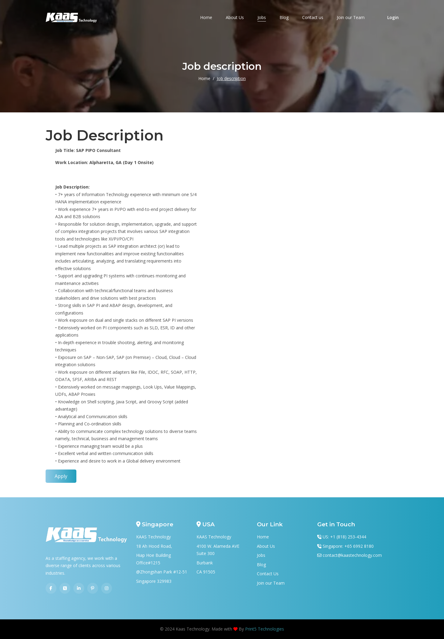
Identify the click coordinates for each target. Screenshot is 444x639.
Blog (284, 17)
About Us (235, 17)
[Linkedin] (78, 588)
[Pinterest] (92, 588)
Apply (61, 476)
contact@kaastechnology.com (352, 555)
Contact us (312, 17)
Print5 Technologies (264, 629)
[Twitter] (64, 588)
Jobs (261, 17)
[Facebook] (51, 588)
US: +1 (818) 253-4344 (344, 537)
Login (393, 17)
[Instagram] (106, 588)
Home (206, 17)
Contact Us (268, 573)
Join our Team (351, 17)
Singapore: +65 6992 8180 (348, 546)
